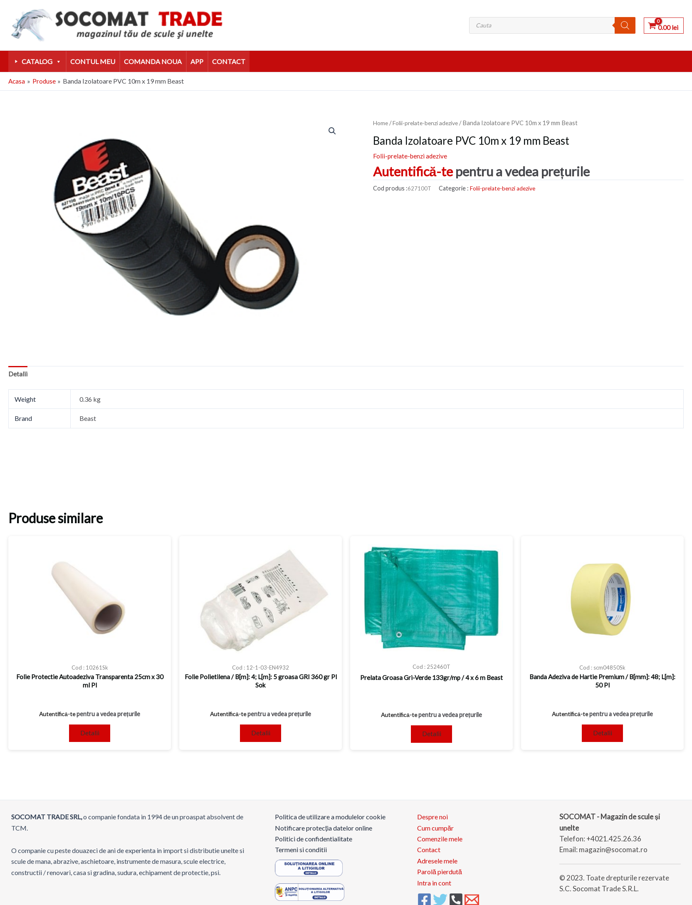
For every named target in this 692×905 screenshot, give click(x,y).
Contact (228, 61)
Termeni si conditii (301, 853)
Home (381, 122)
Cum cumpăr (435, 831)
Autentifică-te (413, 171)
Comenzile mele (439, 842)
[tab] (17, 374)
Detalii (17, 374)
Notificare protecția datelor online (323, 831)
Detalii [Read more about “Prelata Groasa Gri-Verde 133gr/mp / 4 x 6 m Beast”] (431, 736)
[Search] (625, 25)
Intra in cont (434, 886)
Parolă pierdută (439, 875)
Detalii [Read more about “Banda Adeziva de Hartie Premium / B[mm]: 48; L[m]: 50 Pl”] (602, 735)
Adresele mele (437, 864)
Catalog (42, 61)
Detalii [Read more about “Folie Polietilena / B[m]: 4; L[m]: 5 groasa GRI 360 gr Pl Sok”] (260, 735)
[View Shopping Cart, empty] (664, 25)
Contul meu (92, 61)
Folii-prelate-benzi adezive (429, 122)
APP (196, 61)
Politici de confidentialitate (313, 842)
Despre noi (432, 820)
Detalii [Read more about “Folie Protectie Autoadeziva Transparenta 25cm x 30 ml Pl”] (89, 735)
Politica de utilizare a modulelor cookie (330, 820)
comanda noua (153, 61)
